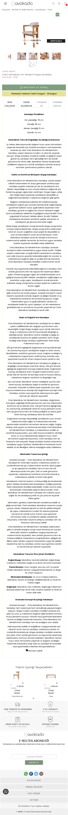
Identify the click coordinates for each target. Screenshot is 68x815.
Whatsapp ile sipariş (34, 87)
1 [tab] (34, 699)
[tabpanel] (17, 684)
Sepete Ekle (56, 41)
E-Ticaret (26, 812)
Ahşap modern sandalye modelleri (32, 611)
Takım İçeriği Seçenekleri (34, 667)
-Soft (19, 812)
